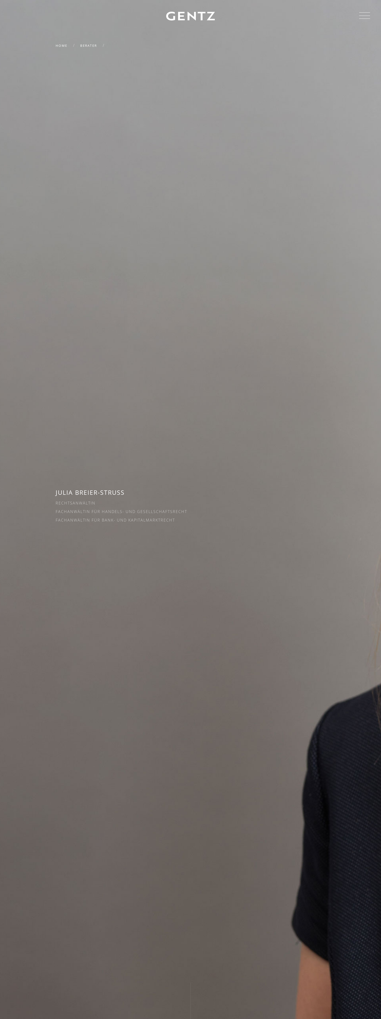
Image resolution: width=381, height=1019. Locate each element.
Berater (88, 45)
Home (61, 45)
